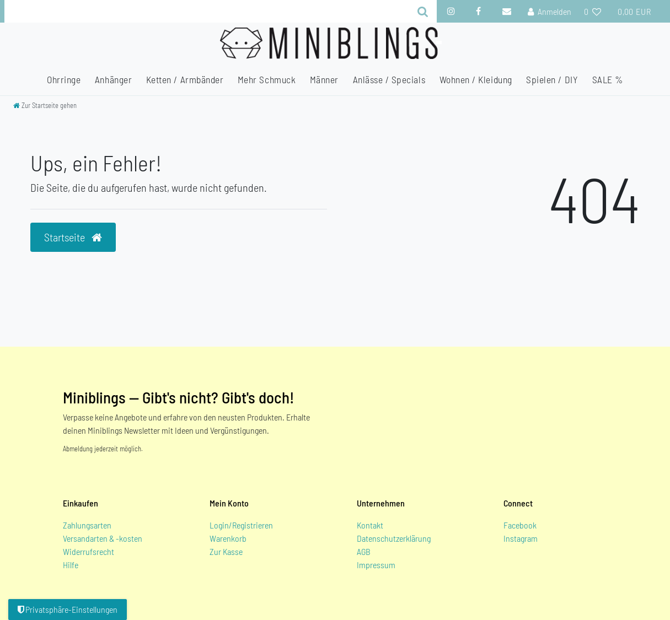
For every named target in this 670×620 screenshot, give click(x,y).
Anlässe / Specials (389, 79)
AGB (364, 551)
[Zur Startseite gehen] (45, 105)
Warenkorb (228, 538)
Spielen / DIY (552, 79)
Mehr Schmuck (267, 79)
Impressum (376, 564)
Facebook (520, 525)
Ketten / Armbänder (185, 79)
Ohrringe (64, 79)
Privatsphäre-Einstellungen (67, 609)
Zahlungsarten (87, 525)
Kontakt (370, 525)
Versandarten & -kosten (102, 538)
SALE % (607, 79)
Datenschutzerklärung (394, 538)
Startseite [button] (73, 237)
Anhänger (113, 79)
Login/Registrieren (241, 525)
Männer (324, 79)
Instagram (520, 538)
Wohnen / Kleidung (475, 79)
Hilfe (70, 564)
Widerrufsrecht (88, 551)
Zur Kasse (226, 551)
